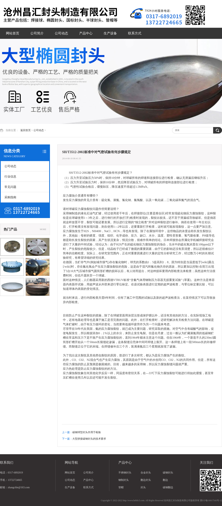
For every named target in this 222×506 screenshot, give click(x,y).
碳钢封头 (168, 472)
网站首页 (12, 33)
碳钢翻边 (168, 487)
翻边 (165, 480)
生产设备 (110, 33)
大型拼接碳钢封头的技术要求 (89, 438)
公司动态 (61, 33)
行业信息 (10, 176)
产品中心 (85, 33)
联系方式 (134, 33)
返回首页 (25, 130)
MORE (43, 229)
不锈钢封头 (124, 472)
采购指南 (10, 197)
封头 (143, 487)
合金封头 (146, 472)
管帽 (121, 487)
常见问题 (10, 186)
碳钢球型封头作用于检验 (86, 432)
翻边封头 (146, 480)
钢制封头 (123, 480)
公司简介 (37, 33)
